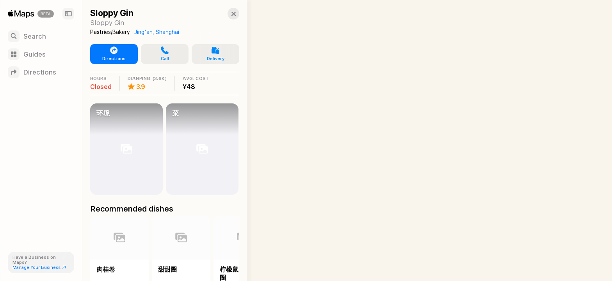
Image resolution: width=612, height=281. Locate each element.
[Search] (41, 36)
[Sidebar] (68, 14)
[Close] (232, 14)
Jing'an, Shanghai (156, 32)
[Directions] (41, 72)
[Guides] (41, 54)
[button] (164, 54)
